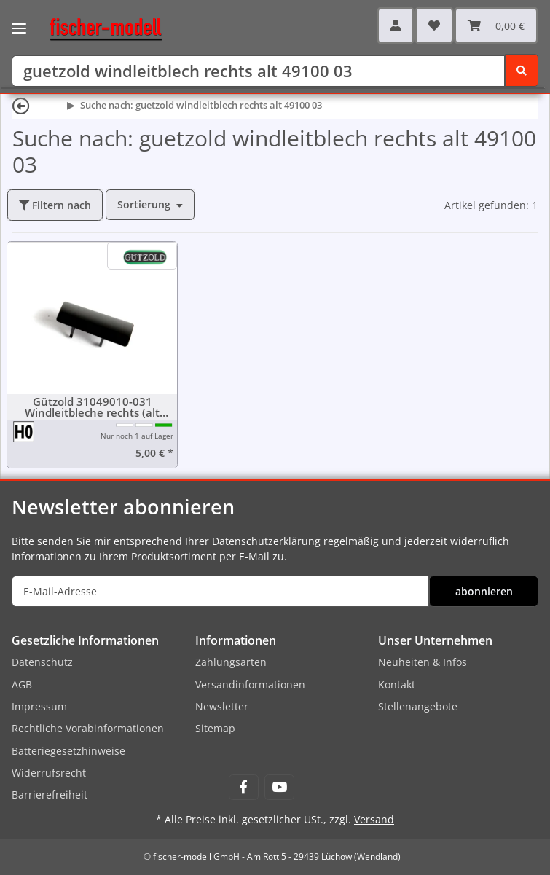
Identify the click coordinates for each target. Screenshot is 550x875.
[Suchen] (258, 71)
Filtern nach (55, 205)
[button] (396, 25)
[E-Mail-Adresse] (220, 591)
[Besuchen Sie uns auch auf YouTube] (279, 787)
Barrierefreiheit (49, 794)
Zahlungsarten (231, 662)
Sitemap (215, 728)
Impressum (39, 706)
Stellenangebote (417, 706)
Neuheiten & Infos (422, 662)
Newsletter (221, 706)
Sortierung (143, 204)
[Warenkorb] (496, 25)
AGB (22, 684)
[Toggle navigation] (19, 18)
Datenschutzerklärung (266, 541)
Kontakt (396, 684)
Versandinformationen (250, 684)
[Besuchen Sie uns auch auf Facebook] (244, 787)
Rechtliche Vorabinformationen (88, 728)
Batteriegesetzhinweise (68, 751)
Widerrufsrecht (49, 773)
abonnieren (484, 591)
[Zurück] (21, 105)
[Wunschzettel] (434, 25)
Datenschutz (42, 662)
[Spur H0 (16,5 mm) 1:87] (24, 431)
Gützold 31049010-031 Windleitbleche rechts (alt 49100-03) (92, 407)
